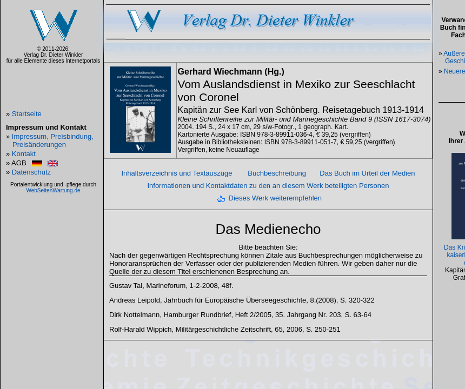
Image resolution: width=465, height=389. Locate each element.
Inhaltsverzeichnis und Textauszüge (176, 173)
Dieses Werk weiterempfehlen (275, 198)
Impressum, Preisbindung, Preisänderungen (53, 140)
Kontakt (24, 154)
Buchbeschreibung (277, 173)
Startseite (27, 114)
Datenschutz (31, 172)
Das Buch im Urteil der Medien (367, 173)
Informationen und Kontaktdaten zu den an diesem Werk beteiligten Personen (268, 186)
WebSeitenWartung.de (53, 190)
